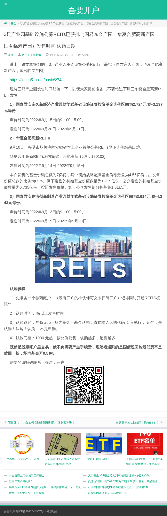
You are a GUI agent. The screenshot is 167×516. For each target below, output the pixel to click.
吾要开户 (9, 511)
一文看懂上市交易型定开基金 (26, 475)
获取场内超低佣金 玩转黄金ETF (107, 493)
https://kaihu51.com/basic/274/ (36, 80)
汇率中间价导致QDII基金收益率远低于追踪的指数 (118, 487)
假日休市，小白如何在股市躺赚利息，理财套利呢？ (41, 422)
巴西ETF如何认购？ (21, 481)
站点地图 (52, 511)
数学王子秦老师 (31, 54)
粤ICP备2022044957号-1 (31, 511)
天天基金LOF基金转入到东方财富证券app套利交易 (119, 475)
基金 (13, 23)
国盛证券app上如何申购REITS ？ (137, 422)
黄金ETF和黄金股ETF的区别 (26, 493)
